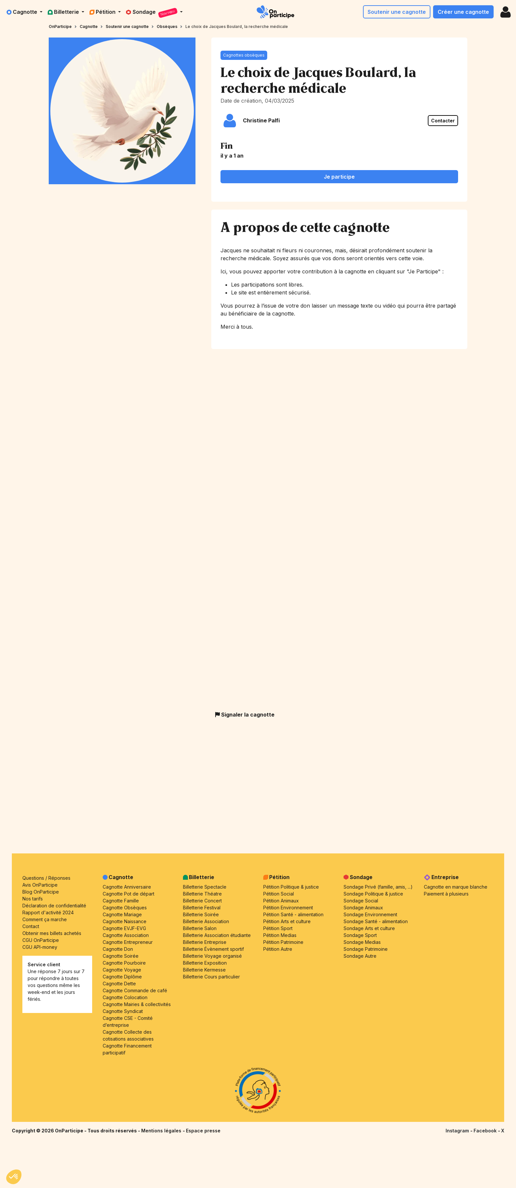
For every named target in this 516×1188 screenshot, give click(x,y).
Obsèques (167, 26)
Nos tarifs (32, 898)
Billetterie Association (206, 921)
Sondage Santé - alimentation (376, 921)
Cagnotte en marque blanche (455, 887)
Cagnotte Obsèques (125, 907)
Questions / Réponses (46, 878)
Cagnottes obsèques (244, 55)
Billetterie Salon (200, 928)
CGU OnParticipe (40, 940)
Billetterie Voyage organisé (212, 956)
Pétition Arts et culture (287, 921)
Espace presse (203, 1130)
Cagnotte (89, 26)
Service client (44, 964)
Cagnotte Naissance (124, 921)
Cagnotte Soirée (121, 956)
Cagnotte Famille (121, 900)
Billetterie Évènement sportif (213, 949)
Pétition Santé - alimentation (293, 914)
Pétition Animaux (281, 900)
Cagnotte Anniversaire (127, 887)
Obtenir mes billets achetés (51, 933)
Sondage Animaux (363, 907)
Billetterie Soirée (201, 914)
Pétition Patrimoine (283, 942)
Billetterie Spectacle (204, 887)
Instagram (458, 1130)
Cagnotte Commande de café (135, 990)
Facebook (486, 1130)
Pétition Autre (277, 949)
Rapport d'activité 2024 (48, 912)
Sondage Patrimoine (366, 949)
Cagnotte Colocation (125, 997)
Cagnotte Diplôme (122, 976)
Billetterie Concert (202, 900)
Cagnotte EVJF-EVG (124, 928)
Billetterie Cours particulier (211, 976)
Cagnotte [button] (23, 12)
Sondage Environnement (370, 914)
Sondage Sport (360, 935)
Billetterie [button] (64, 12)
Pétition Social (278, 894)
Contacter (443, 120)
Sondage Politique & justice (373, 894)
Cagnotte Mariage (122, 914)
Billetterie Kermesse (204, 970)
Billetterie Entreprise (204, 942)
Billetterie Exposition (205, 963)
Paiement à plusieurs (446, 894)
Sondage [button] (152, 13)
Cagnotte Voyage (122, 970)
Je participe (339, 176)
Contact (30, 926)
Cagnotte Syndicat (123, 1011)
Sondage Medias (362, 942)
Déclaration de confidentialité (54, 905)
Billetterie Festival (201, 907)
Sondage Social (361, 900)
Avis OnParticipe (40, 885)
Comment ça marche (44, 919)
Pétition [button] (103, 12)
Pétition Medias (280, 935)
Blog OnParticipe (40, 892)
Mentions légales (162, 1130)
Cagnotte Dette (119, 983)
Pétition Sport (278, 928)
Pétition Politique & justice (291, 887)
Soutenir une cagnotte (397, 12)
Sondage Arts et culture (369, 928)
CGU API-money (39, 947)
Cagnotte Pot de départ (128, 894)
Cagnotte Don (118, 949)
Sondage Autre (360, 956)
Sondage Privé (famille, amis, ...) (378, 887)
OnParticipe (60, 26)
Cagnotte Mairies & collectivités (137, 1004)
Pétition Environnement (288, 907)
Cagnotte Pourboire (124, 963)
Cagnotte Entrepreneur (128, 942)
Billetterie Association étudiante (217, 935)
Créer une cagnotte (463, 12)
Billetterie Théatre (202, 894)
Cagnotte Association (126, 935)
